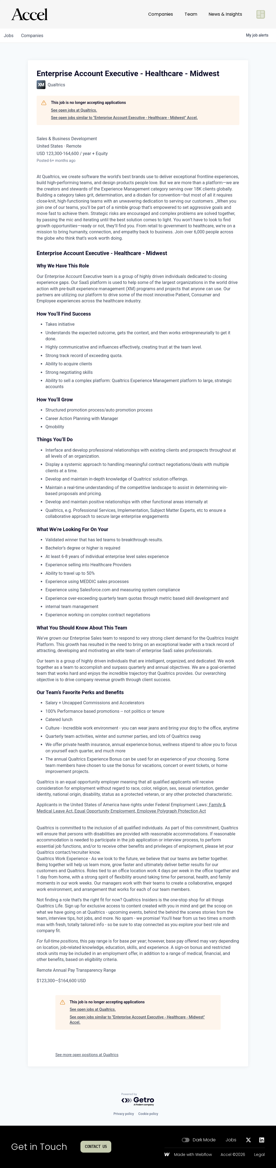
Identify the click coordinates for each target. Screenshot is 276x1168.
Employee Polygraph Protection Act (171, 811)
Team (191, 14)
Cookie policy (148, 1114)
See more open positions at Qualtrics (86, 1055)
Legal (259, 1154)
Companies (160, 14)
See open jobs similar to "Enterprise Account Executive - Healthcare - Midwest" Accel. (124, 117)
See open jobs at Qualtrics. (74, 110)
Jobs (231, 1140)
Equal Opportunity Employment (104, 811)
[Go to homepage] (29, 14)
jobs (9, 35)
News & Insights (225, 14)
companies (34, 35)
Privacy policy (123, 1114)
